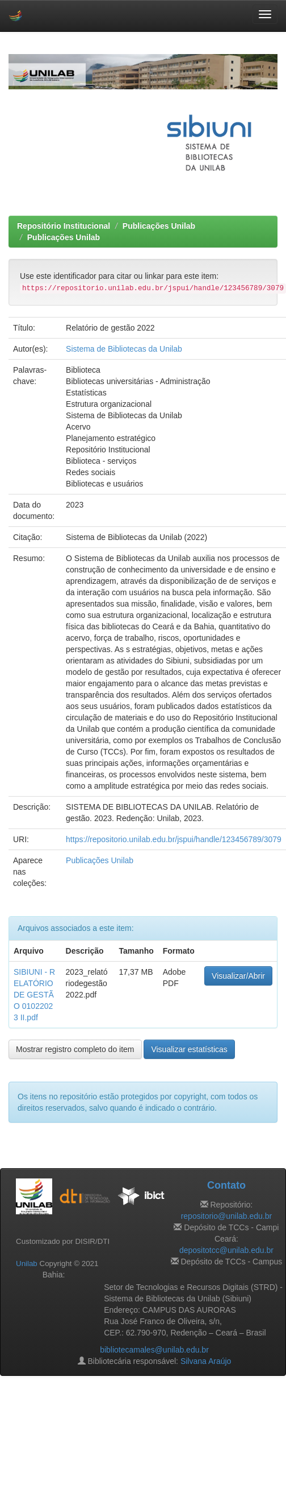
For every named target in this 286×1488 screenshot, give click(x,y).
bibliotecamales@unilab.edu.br (154, 1349)
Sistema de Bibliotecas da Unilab (124, 348)
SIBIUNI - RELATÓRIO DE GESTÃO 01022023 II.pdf (34, 994)
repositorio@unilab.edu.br (226, 1216)
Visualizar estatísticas (189, 1049)
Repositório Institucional (63, 225)
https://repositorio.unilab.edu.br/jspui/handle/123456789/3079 (173, 839)
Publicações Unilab (159, 225)
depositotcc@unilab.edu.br (226, 1250)
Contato (226, 1185)
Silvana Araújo (206, 1361)
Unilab (26, 1263)
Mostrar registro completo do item (75, 1049)
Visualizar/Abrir (238, 975)
